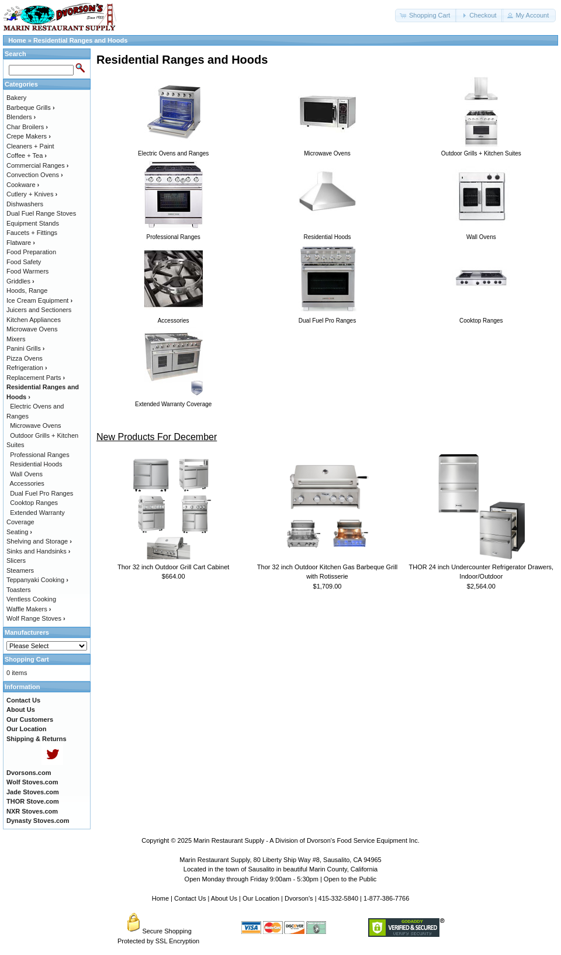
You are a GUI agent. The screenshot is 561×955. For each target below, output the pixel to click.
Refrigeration (26, 367)
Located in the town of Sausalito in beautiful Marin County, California (280, 869)
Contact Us (190, 898)
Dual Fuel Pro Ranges (41, 493)
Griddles (20, 281)
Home (17, 40)
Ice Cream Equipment (39, 300)
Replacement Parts (35, 377)
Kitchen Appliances (33, 319)
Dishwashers (24, 203)
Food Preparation (31, 251)
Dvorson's (299, 898)
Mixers (15, 338)
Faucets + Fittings (31, 232)
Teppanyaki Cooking (37, 579)
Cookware (22, 184)
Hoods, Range (26, 290)
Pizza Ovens (24, 358)
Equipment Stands (32, 223)
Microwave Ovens (31, 329)
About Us (224, 898)
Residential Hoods (36, 464)
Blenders (21, 116)
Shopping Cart (27, 659)
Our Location (261, 898)
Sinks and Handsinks (38, 551)
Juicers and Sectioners (38, 309)
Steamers (20, 570)
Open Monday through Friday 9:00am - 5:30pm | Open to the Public (281, 879)
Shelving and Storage (39, 541)
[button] (426, 15)
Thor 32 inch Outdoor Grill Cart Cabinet (173, 566)
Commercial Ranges (37, 165)
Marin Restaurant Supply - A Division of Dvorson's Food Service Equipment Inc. (306, 840)
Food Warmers (27, 271)
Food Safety (23, 261)
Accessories (27, 483)
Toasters (18, 589)
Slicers (16, 560)
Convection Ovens (34, 174)
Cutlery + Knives (31, 194)
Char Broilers (27, 126)
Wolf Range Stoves (35, 618)
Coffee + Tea (26, 155)
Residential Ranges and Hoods (80, 40)
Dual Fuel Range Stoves (41, 213)
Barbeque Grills (30, 107)
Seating (19, 531)
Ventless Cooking (31, 599)
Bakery (16, 97)
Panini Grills (25, 348)
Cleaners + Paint (30, 146)
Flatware (20, 242)
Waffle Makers (28, 609)
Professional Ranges (40, 454)
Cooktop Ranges (34, 502)
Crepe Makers (28, 136)
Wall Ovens (26, 473)
